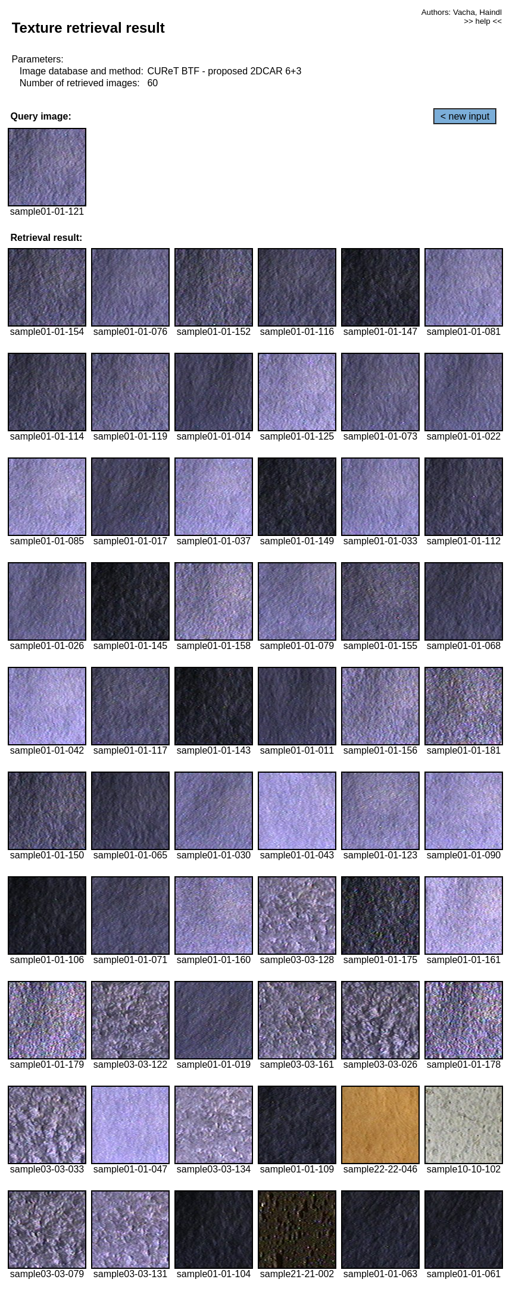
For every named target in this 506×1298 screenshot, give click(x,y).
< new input (465, 116)
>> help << (483, 21)
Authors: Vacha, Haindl (461, 12)
